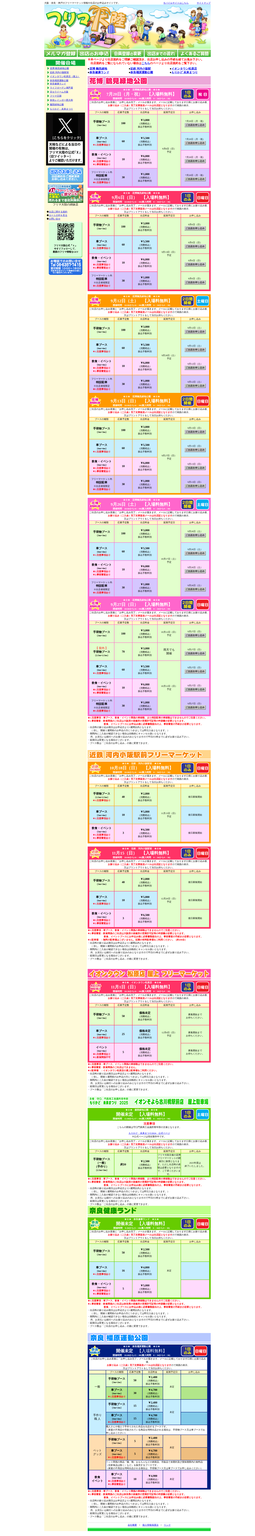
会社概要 (132, 1525)
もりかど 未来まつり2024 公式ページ (149, 1133)
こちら (145, 63)
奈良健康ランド (99, 72)
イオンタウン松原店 (184, 68)
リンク (167, 1525)
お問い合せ (54, 218)
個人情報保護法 (150, 1525)
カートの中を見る (58, 215)
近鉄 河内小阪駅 (140, 68)
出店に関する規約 (58, 211)
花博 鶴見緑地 (98, 68)
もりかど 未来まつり (184, 72)
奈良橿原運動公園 (141, 72)
